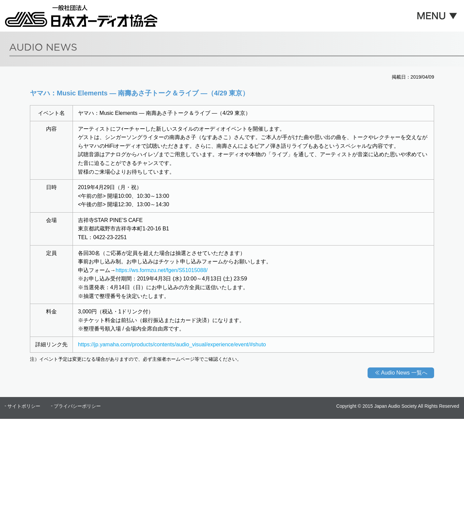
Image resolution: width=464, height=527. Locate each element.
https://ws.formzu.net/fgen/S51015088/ (162, 270)
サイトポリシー (23, 406)
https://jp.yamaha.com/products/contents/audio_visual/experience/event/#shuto (172, 344)
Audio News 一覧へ (404, 373)
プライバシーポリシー (77, 406)
